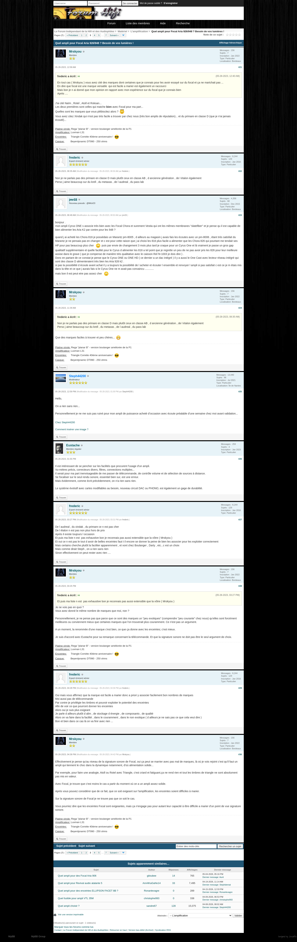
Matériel (122, 31)
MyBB (11, 936)
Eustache (73, 445)
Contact (58, 930)
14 (173, 875)
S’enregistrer (171, 3)
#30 (240, 754)
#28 (240, 586)
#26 (240, 459)
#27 (240, 519)
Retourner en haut (118, 930)
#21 (240, 67)
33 (173, 883)
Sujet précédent (66, 845)
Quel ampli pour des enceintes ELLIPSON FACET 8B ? (88, 890)
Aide (163, 23)
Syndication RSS (163, 930)
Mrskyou (75, 51)
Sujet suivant (86, 845)
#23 (240, 215)
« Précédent (72, 35)
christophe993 (151, 898)
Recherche (183, 23)
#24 (240, 308)
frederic (74, 157)
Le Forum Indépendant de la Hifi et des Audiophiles (84, 31)
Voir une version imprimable (71, 914)
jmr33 (124, 215)
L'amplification (139, 31)
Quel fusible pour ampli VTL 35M (76, 898)
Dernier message (210, 877)
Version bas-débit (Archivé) (140, 930)
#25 (240, 391)
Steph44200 (127, 392)
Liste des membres (138, 23)
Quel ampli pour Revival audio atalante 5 (80, 883)
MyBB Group (38, 936)
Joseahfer (293, 936)
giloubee (151, 875)
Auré (221, 877)
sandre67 (151, 905)
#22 (240, 171)
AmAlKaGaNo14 (152, 883)
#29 (240, 688)
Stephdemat (225, 885)
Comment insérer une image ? (71, 429)
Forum (111, 23)
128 (174, 905)
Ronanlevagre (151, 890)
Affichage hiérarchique (230, 43)
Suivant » (114, 35)
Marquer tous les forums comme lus (74, 926)
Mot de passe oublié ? (151, 3)
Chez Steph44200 (65, 422)
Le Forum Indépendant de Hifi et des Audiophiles (85, 930)
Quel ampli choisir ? (69, 905)
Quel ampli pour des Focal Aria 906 (77, 875)
